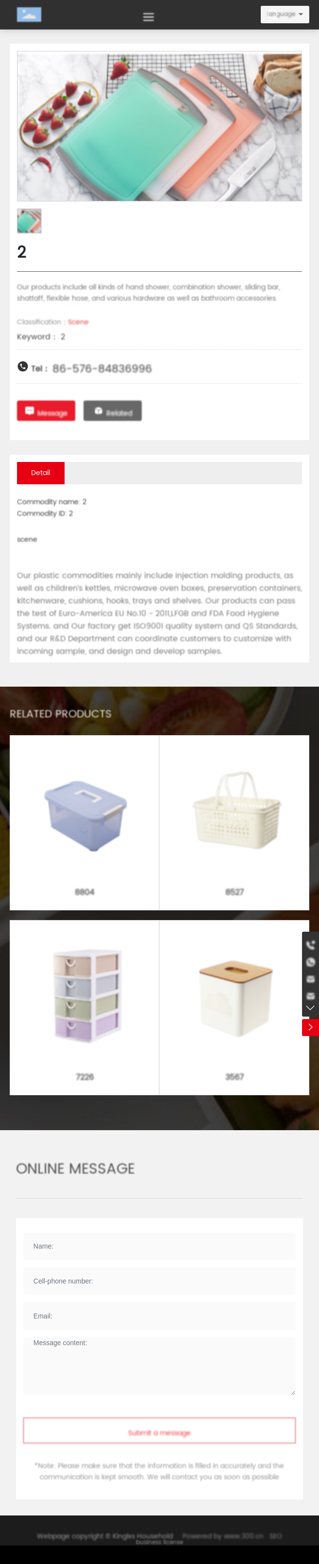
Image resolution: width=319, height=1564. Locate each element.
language (281, 14)
